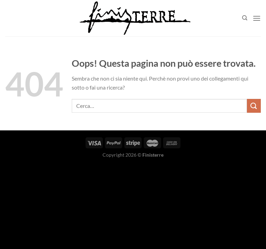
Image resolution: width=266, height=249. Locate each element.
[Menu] (256, 18)
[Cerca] (244, 18)
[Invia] (254, 105)
